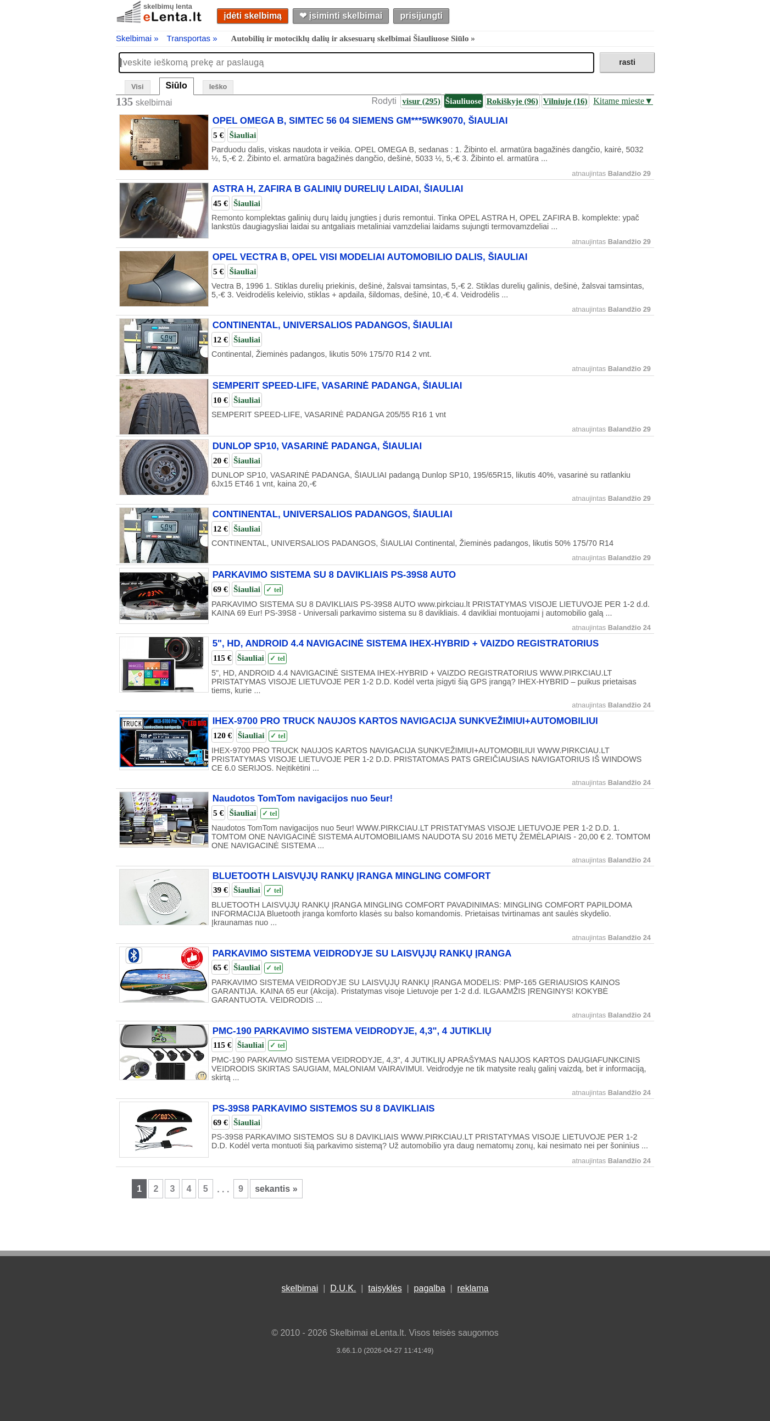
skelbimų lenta (167, 6)
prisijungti (421, 15)
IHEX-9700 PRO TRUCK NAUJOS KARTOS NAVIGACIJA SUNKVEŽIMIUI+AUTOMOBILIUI (405, 721)
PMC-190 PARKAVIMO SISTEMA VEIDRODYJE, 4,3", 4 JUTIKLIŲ (352, 1031)
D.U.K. (343, 1288)
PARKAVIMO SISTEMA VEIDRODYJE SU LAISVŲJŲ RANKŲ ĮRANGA (362, 953)
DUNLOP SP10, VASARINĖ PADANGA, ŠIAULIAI (317, 446)
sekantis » (276, 1188)
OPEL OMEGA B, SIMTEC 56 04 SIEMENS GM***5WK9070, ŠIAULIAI (360, 121)
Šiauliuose (463, 101)
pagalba (429, 1288)
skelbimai (300, 1288)
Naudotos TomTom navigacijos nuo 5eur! (303, 798)
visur (421, 101)
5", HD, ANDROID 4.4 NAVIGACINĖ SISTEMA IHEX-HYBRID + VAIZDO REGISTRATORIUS (406, 643)
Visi (137, 86)
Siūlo (176, 85)
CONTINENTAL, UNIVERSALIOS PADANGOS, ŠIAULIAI (333, 325)
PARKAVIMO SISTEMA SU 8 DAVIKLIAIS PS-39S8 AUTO (334, 574)
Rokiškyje (512, 101)
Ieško (218, 86)
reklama (472, 1288)
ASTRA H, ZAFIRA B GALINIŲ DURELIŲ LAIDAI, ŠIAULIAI (338, 189)
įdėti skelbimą (253, 15)
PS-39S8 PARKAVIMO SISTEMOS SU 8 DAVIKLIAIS (324, 1108)
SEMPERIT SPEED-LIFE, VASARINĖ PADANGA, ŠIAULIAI (337, 385)
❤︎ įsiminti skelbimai (340, 15)
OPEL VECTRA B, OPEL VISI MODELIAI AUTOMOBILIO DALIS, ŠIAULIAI (370, 257)
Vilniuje (565, 101)
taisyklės (384, 1288)
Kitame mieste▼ (623, 101)
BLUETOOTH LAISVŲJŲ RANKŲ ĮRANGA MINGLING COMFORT (352, 876)
